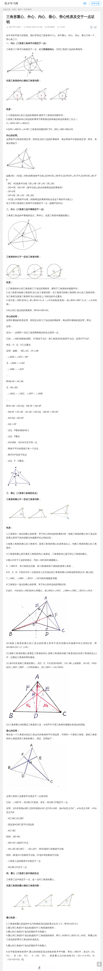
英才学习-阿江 (15, 27)
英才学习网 (12, 3)
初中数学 (28, 9)
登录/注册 (95, 3)
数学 (20, 9)
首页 (14, 9)
